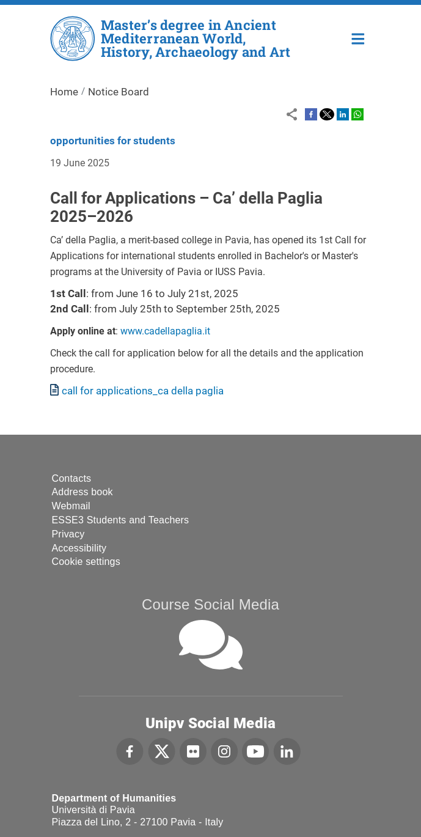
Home (358, 37)
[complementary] (393, 809)
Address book (82, 492)
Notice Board (118, 92)
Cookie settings (86, 561)
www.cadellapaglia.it (165, 331)
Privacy (68, 534)
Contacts (72, 478)
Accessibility (79, 548)
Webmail (71, 506)
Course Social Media (210, 604)
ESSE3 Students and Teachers (120, 520)
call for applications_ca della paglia (143, 391)
